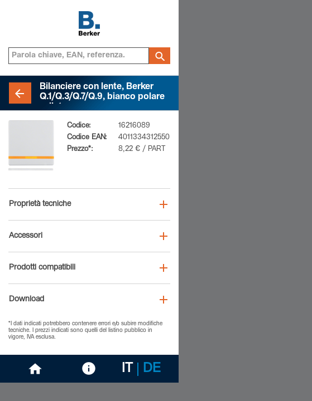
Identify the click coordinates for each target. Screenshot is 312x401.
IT (127, 369)
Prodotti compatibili (42, 268)
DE (152, 369)
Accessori (25, 236)
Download (26, 300)
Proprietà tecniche (40, 204)
